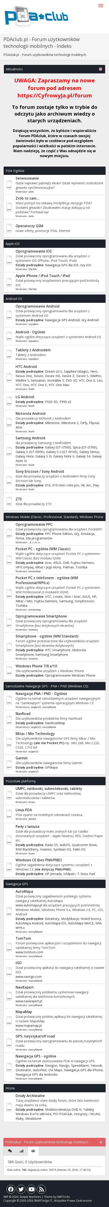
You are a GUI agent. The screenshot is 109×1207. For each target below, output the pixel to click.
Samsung (66, 601)
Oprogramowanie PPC (34, 524)
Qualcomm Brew (84, 845)
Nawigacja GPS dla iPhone (83, 1070)
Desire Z (68, 376)
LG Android (25, 397)
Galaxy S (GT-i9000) (30, 452)
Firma (20, 538)
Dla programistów (39, 538)
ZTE (19, 499)
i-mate (58, 596)
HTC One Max (59, 385)
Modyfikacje (70, 919)
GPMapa (51, 767)
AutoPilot (40, 1070)
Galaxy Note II (63, 456)
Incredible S (55, 380)
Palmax (68, 567)
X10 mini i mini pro (65, 485)
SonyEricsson (84, 601)
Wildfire (95, 376)
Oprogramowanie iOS (34, 251)
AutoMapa (24, 891)
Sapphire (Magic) (76, 371)
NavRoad (23, 713)
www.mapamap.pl (29, 1025)
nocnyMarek (49, 707)
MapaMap (24, 1011)
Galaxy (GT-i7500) (58, 447)
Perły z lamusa (27, 826)
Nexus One (24, 376)
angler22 (36, 707)
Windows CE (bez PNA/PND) (39, 860)
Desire (38, 376)
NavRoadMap (55, 723)
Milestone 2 (69, 423)
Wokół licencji (91, 919)
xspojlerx (33, 324)
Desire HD (52, 376)
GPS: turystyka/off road (35, 1036)
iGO (19, 963)
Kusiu (31, 802)
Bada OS (51, 845)
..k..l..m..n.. (34, 542)
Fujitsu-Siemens (82, 563)
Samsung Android (30, 438)
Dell (66, 563)
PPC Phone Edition (58, 534)
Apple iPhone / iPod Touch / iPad (43, 275)
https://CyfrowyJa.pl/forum (54, 95)
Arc (88, 485)
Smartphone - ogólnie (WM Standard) (47, 636)
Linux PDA (24, 810)
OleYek (32, 269)
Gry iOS (85, 265)
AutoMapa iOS (55, 923)
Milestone (52, 423)
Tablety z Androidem (33, 350)
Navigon (51, 1065)
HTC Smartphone (57, 650)
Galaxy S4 (83, 456)
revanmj (33, 629)
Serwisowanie (27, 178)
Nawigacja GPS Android (62, 320)
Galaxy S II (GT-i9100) (62, 452)
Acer (48, 563)
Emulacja (87, 534)
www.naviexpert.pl (29, 1001)
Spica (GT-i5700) (85, 447)
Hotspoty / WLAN (87, 1114)
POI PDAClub (62, 1114)
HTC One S (39, 385)
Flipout (94, 423)
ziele (31, 191)
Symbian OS (62, 849)
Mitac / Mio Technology (35, 733)
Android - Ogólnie (30, 332)
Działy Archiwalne (30, 1095)
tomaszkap (34, 571)
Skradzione (33, 1118)
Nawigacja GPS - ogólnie (36, 1056)
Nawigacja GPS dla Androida (36, 1074)
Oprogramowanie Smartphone (41, 616)
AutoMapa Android (29, 923)
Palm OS (79, 849)
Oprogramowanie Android (37, 306)
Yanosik (96, 1065)
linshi (31, 389)
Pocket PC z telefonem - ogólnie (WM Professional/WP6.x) (47, 580)
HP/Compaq (24, 567)
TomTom (23, 938)
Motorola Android (30, 413)
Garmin (22, 758)
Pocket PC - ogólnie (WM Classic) (43, 549)
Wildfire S (22, 380)
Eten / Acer (72, 596)
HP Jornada (53, 874)
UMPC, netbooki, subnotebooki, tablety (49, 788)
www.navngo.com (29, 976)
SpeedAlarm (80, 1065)
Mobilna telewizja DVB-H (63, 1109)
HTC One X (87, 380)
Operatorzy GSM (29, 226)
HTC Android (26, 366)
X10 (47, 485)
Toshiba (81, 567)
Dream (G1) (53, 371)
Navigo (64, 1065)
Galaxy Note (25, 456)
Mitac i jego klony (48, 567)
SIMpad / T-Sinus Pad (79, 874)
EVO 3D (71, 380)
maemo (46, 849)
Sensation (38, 380)
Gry (76, 534)
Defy (83, 423)
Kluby (20, 1118)
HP (94, 596)
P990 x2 (65, 402)
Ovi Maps (55, 1070)
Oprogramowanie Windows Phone (70, 675)
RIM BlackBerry (27, 849)
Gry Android (90, 320)
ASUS (57, 563)
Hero (93, 371)
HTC (48, 596)
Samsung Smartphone (52, 654)
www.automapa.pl (29, 905)
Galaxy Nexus (89, 452)
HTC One (22, 385)
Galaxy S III (44, 456)
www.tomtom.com (29, 952)
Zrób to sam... (27, 198)
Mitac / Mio (24, 601)
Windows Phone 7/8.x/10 (36, 666)
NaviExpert (25, 987)
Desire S (82, 376)
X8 (83, 485)
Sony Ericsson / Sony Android (40, 471)
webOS (65, 845)
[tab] (10, 1151)
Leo (99, 380)
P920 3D (51, 402)
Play (96, 485)
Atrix (19, 427)
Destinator (23, 1070)
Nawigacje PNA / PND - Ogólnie (41, 693)
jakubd (32, 819)
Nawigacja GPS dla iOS (61, 265)
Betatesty (52, 919)
